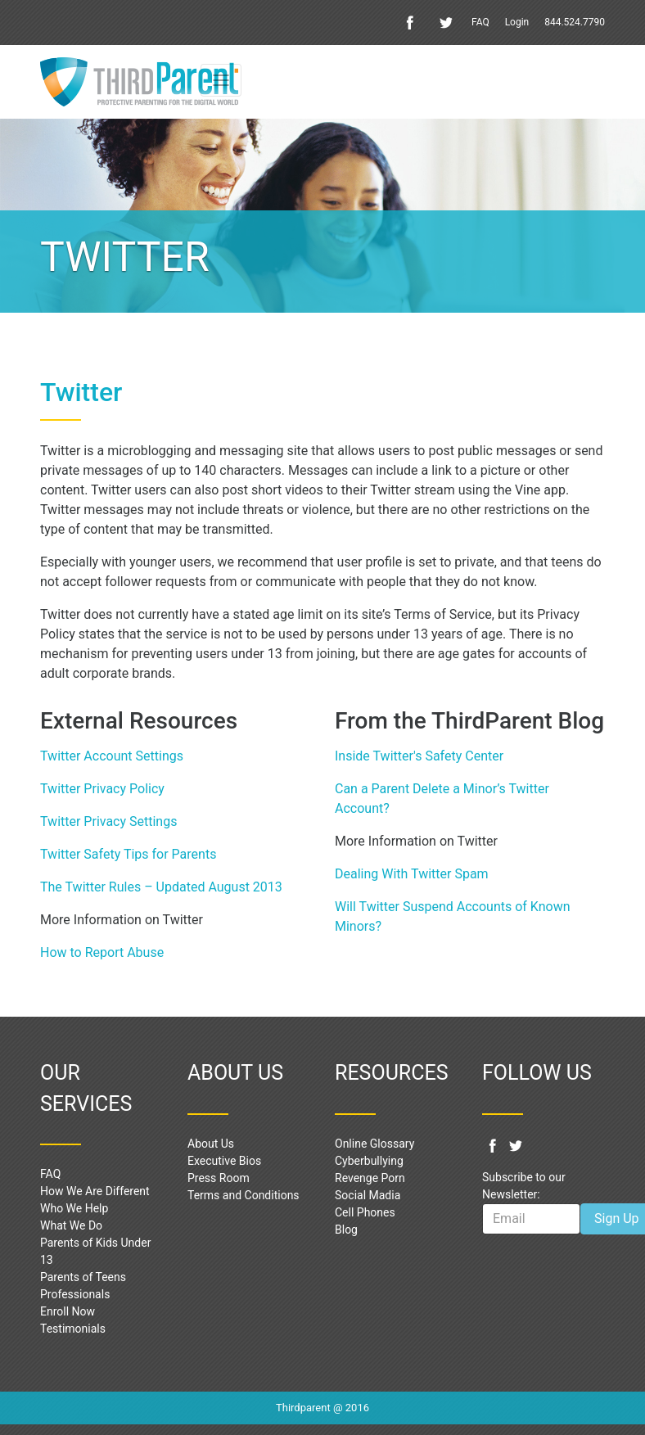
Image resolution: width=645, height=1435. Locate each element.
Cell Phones (365, 1212)
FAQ (480, 22)
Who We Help (74, 1208)
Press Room (218, 1178)
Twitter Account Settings (111, 756)
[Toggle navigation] (221, 80)
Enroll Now (67, 1311)
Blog (346, 1229)
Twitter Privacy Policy (102, 788)
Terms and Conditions (243, 1195)
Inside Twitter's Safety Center (419, 756)
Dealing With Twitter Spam (413, 874)
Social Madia (367, 1195)
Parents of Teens (83, 1277)
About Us (210, 1143)
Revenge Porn (370, 1178)
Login (517, 22)
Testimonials (73, 1328)
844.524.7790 (574, 22)
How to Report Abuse (102, 952)
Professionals (75, 1294)
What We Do (71, 1225)
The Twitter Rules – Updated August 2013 (161, 887)
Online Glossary (374, 1143)
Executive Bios (224, 1160)
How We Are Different (95, 1191)
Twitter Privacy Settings (108, 821)
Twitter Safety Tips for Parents (128, 854)
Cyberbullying (369, 1160)
